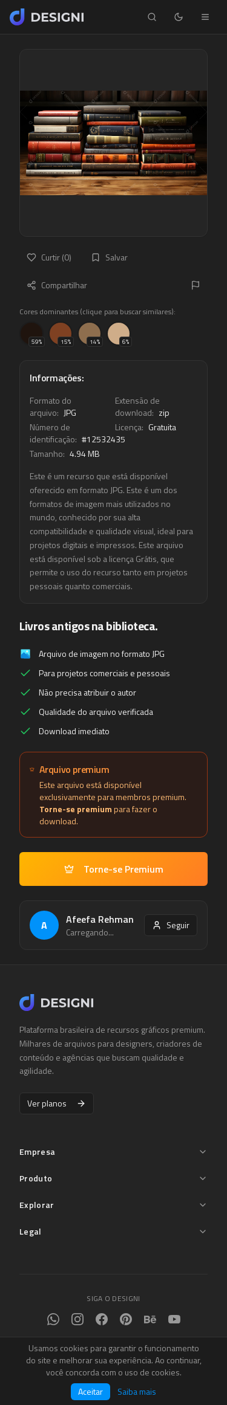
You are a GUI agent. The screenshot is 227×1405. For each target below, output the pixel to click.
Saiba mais (136, 1392)
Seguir (170, 925)
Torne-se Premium (113, 869)
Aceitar (90, 1391)
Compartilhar (57, 285)
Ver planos (56, 1103)
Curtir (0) (49, 257)
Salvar (109, 257)
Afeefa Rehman (100, 919)
